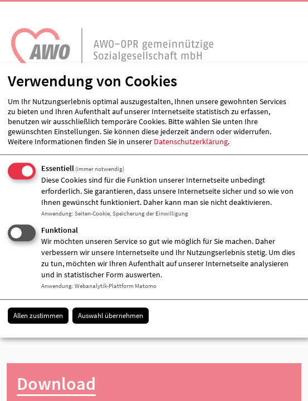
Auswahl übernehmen (110, 315)
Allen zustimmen (38, 315)
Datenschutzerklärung (191, 141)
